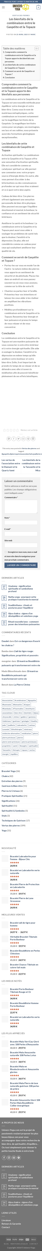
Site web (8, 540)
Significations (8, 801)
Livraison (6, 1220)
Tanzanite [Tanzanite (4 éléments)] (6, 750)
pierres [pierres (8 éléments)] (20, 738)
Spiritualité (7, 805)
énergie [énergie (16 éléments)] (5, 754)
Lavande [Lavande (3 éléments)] (5, 729)
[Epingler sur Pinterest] (28, 439)
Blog (6, 1244)
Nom (7, 518)
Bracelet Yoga (9, 771)
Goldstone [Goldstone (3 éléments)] (6, 721)
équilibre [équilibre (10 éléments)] (14, 754)
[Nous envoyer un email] (14, 1157)
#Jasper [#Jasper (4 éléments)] (27, 705)
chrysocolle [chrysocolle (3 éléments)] (6, 717)
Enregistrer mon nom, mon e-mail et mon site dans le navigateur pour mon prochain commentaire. (20, 556)
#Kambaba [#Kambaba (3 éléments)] (6, 709)
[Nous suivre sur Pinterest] (18, 1157)
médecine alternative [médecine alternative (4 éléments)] (11, 733)
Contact (6, 1227)
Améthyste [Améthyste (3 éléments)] (30, 709)
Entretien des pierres (12, 781)
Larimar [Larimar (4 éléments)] (32, 725)
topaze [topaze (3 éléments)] (24, 750)
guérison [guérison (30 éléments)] (16, 721)
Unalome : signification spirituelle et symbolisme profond (20, 589)
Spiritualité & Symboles (13, 810)
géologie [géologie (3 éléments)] (25, 721)
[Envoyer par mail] (23, 439)
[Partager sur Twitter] (18, 439)
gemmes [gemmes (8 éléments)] (32, 717)
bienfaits (29, 454)
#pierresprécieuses (17, 454)
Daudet (5, 641)
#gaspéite (6, 454)
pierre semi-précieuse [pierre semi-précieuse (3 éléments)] (11, 742)
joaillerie (36, 454)
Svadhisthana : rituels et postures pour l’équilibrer (20, 606)
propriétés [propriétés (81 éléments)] (6, 746)
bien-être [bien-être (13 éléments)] (18, 713)
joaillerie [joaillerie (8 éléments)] (11, 725)
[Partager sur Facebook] (14, 439)
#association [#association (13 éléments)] (7, 700)
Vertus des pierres (21, 15)
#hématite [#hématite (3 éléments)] (17, 705)
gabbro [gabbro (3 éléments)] (24, 717)
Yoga (4, 830)
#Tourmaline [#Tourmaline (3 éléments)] (18, 709)
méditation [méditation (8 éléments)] (26, 733)
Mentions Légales (19, 1244)
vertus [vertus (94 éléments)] (32, 750)
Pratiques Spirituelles (12, 796)
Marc (33, 34)
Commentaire (11, 497)
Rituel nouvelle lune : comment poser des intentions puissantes (24, 623)
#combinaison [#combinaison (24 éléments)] (20, 700)
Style (4, 815)
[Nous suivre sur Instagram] (9, 1157)
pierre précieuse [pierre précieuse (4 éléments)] (8, 738)
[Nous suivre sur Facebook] (4, 1157)
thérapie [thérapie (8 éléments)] (16, 750)
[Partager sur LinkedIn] (33, 439)
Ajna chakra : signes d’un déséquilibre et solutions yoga (23, 614)
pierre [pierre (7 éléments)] (35, 733)
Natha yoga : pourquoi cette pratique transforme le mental (23, 598)
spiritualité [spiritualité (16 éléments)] (33, 746)
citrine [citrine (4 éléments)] (16, 717)
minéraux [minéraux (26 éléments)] (28, 729)
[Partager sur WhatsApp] (9, 439)
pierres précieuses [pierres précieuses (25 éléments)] (29, 742)
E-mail (7, 529)
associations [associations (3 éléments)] (7, 713)
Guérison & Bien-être (12, 786)
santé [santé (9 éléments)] (15, 746)
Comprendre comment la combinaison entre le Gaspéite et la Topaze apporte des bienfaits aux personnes (20, 57)
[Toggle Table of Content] (35, 48)
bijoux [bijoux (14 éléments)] (36, 713)
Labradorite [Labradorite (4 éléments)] (22, 725)
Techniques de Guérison (13, 820)
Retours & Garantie (11, 1223)
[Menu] (3, 7)
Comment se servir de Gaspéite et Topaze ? (20, 73)
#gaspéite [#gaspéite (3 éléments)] (32, 700)
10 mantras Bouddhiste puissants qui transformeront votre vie (21, 663)
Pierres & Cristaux (11, 791)
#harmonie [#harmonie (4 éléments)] (6, 705)
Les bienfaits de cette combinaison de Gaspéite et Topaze (20, 66)
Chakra (5, 776)
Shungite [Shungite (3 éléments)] (23, 746)
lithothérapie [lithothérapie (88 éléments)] (16, 729)
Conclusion (10, 77)
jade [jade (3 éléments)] (4, 725)
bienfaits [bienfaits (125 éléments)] (27, 713)
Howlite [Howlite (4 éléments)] (34, 721)
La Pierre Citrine (22, 684)
